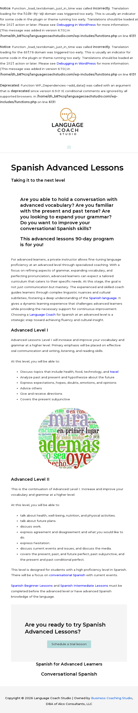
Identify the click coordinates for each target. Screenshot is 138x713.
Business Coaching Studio (111, 698)
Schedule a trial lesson (69, 644)
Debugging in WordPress (76, 24)
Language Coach (42, 314)
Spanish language (103, 298)
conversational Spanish (67, 575)
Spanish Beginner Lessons (32, 585)
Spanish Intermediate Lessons (84, 585)
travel (114, 371)
